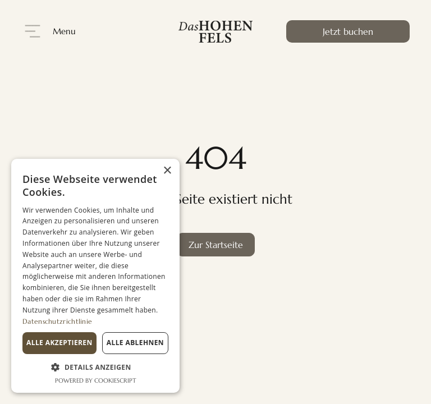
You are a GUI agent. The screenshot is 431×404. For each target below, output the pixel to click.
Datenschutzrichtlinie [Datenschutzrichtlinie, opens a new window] (57, 321)
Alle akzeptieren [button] (59, 342)
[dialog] (95, 276)
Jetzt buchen (348, 31)
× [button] (167, 171)
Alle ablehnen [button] (135, 342)
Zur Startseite (216, 244)
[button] (95, 367)
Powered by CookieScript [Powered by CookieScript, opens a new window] (95, 380)
